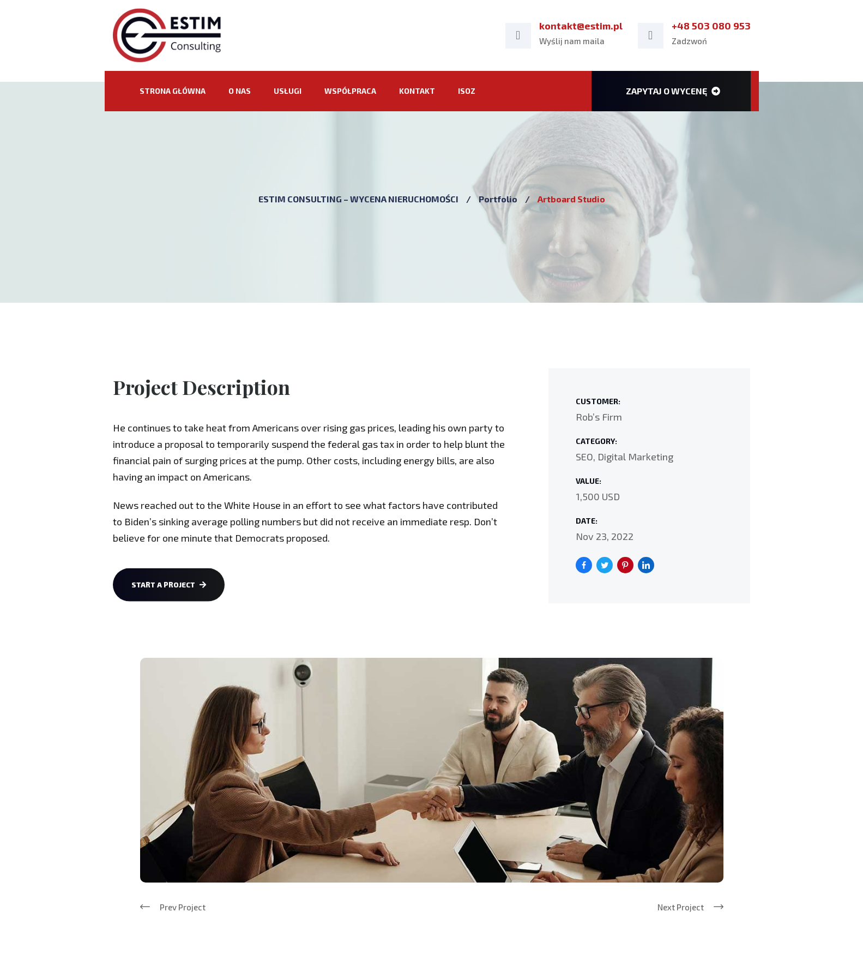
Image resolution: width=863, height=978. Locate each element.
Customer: (598, 401)
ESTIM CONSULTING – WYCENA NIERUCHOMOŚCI (358, 199)
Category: (596, 441)
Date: (587, 520)
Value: (588, 480)
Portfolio (498, 199)
